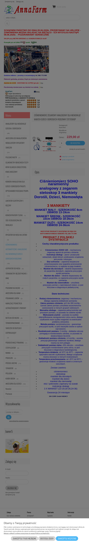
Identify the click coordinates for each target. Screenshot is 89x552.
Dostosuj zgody (47, 538)
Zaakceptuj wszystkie (67, 538)
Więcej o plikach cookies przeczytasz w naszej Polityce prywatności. (27, 533)
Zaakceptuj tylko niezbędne (24, 538)
